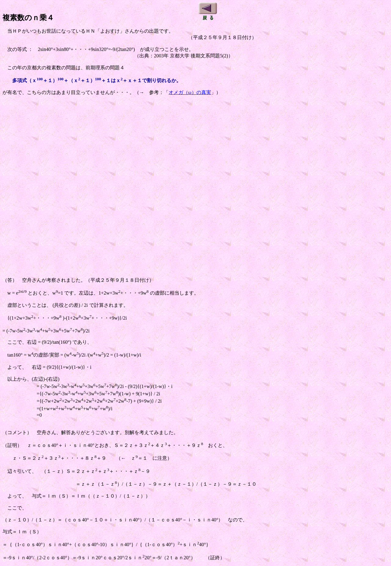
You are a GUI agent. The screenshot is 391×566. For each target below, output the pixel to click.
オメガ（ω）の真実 (190, 92)
